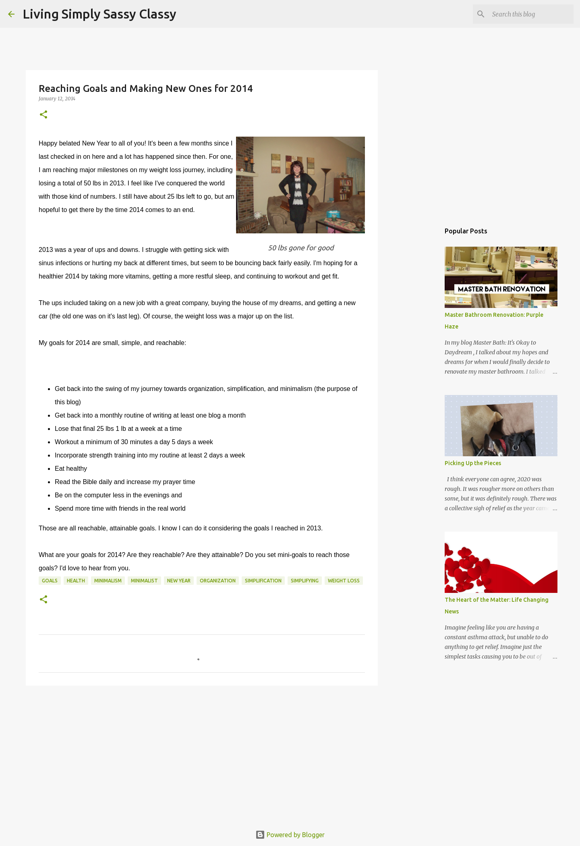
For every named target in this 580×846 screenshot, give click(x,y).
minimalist (144, 580)
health (76, 580)
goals (50, 580)
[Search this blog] (531, 14)
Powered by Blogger (290, 834)
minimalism (108, 580)
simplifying (305, 580)
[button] (43, 115)
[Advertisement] (202, 754)
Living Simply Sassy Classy (99, 13)
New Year (179, 580)
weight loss (344, 580)
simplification (263, 580)
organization (218, 580)
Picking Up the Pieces (473, 463)
